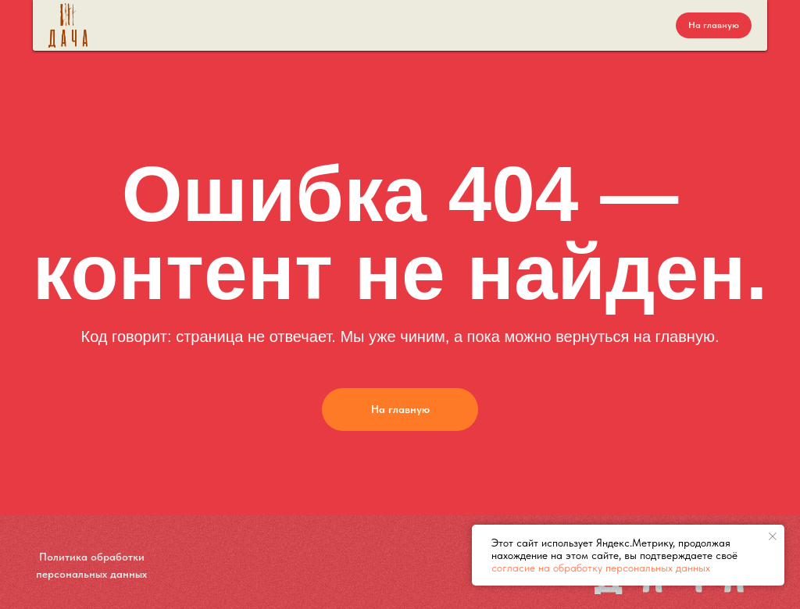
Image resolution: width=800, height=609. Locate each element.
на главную (674, 336)
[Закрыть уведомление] (772, 536)
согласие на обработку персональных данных (600, 567)
